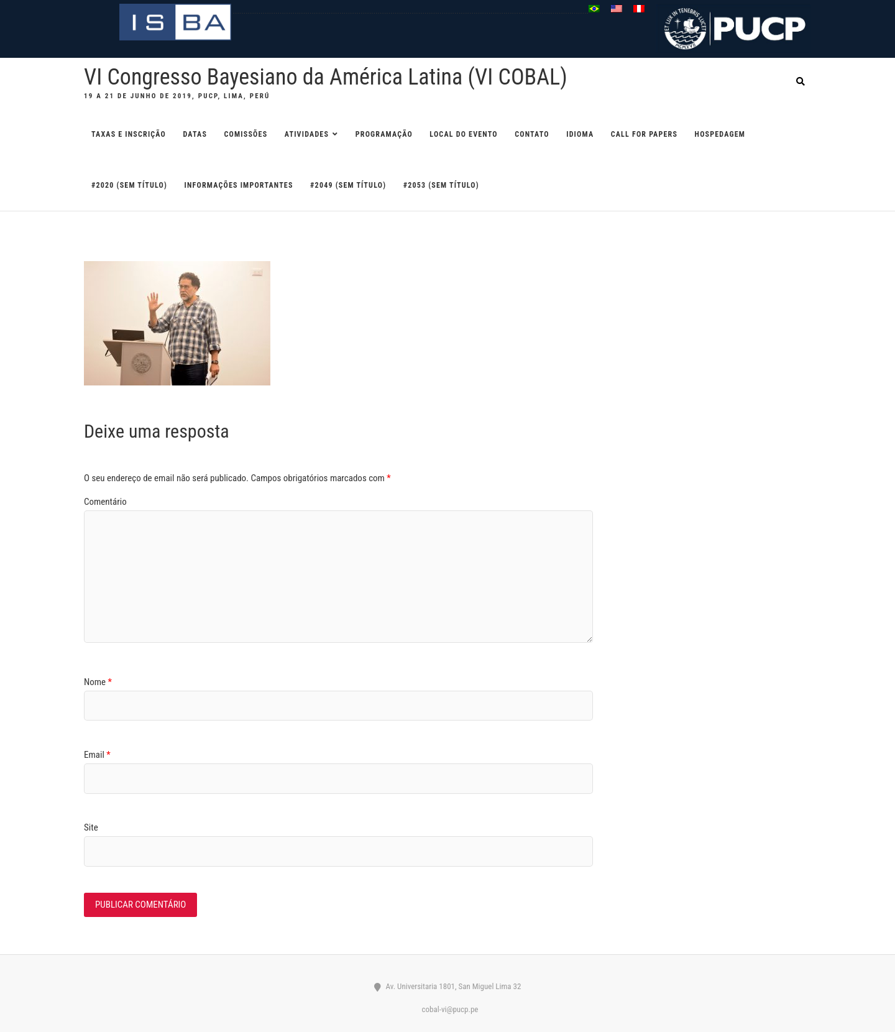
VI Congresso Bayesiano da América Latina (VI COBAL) (325, 77)
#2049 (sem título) (348, 185)
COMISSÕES (246, 134)
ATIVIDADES (307, 134)
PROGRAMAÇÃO (384, 134)
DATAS (195, 134)
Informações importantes (239, 185)
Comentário (105, 501)
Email (97, 754)
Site (91, 827)
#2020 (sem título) (129, 185)
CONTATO (532, 134)
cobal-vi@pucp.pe (448, 1009)
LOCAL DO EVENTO (463, 134)
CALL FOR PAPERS (644, 134)
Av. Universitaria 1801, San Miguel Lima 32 (447, 986)
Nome (98, 682)
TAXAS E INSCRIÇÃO (128, 134)
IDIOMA (580, 134)
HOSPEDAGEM (720, 134)
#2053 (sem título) (441, 185)
